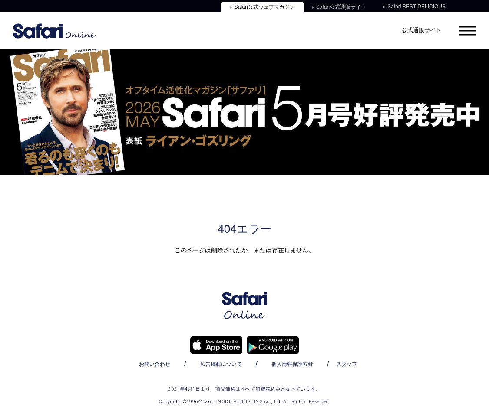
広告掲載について (221, 364)
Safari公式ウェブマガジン (262, 7)
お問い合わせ (154, 364)
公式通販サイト (421, 30)
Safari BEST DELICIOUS (414, 6)
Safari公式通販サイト (339, 7)
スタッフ (346, 364)
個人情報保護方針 (292, 364)
